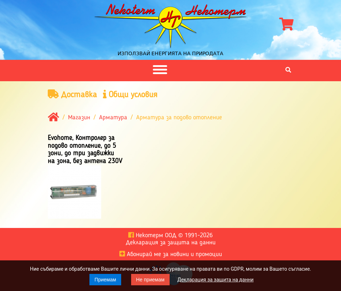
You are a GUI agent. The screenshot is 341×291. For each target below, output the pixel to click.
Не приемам (150, 279)
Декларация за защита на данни (215, 279)
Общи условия (130, 94)
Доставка (72, 94)
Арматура (113, 118)
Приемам (105, 279)
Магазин (79, 118)
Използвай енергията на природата (170, 53)
